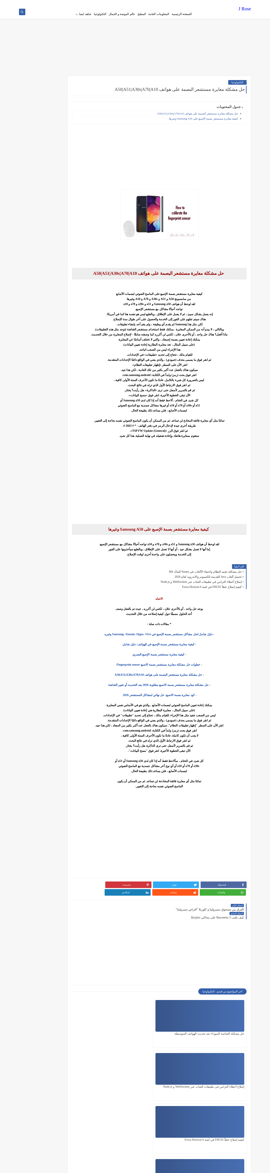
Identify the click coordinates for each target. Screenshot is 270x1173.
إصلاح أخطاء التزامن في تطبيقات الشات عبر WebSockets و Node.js (201, 579)
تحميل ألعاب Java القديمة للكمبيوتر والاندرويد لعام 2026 (208, 574)
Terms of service (167, 3)
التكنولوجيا (100, 14)
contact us (140, 3)
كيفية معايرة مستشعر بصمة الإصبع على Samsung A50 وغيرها (203, 115)
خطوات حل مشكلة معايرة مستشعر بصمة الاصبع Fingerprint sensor (169, 661)
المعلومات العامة (158, 14)
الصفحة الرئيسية (182, 14)
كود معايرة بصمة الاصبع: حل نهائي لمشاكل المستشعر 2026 (170, 692)
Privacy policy (186, 3)
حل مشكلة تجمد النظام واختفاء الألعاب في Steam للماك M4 (205, 569)
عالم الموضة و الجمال (122, 14)
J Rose (245, 9)
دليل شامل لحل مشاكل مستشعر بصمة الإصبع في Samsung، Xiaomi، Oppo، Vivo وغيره (169, 631)
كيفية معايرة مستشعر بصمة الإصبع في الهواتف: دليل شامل (170, 641)
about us (152, 3)
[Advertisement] (135, 40)
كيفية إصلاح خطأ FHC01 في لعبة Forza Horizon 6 (212, 584)
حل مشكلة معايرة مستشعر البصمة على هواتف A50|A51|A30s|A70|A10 (197, 110)
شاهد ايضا (85, 14)
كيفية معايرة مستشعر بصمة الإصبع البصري (169, 651)
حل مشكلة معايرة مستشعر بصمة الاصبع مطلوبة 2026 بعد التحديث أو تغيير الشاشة (169, 682)
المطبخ (142, 14)
